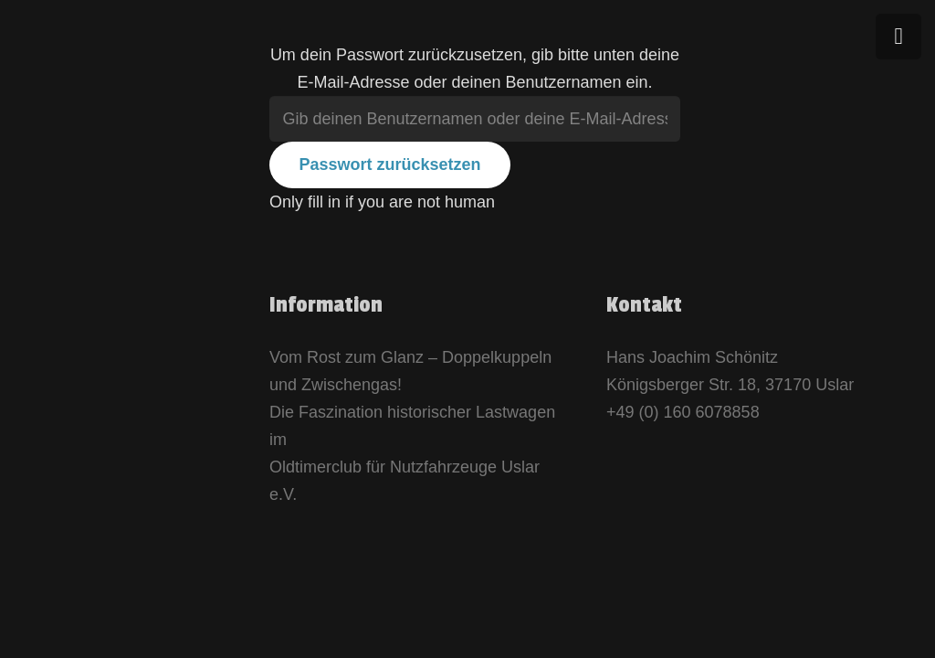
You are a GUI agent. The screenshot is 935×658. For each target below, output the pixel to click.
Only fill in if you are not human (382, 202)
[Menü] (898, 36)
